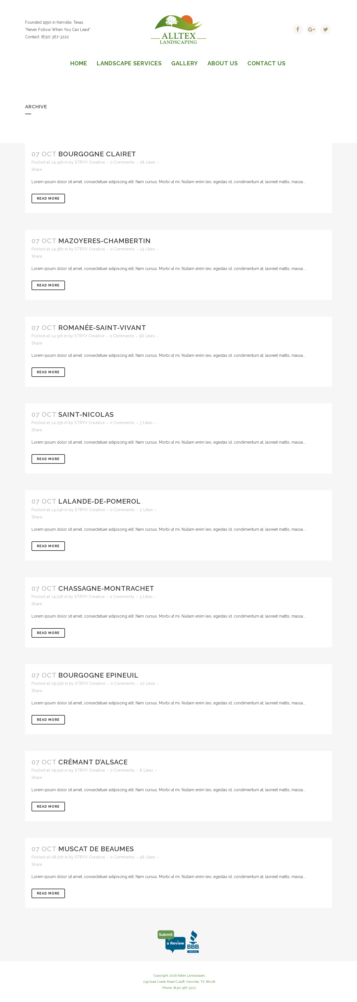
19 (147, 249)
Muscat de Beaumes (96, 849)
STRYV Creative (90, 162)
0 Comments (122, 162)
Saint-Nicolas (86, 414)
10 (147, 683)
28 (147, 162)
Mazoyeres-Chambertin (104, 241)
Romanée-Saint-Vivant (102, 328)
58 (147, 336)
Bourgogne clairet (97, 154)
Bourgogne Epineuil (98, 675)
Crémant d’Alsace (93, 762)
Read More (48, 198)
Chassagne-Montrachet (106, 588)
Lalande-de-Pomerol (99, 501)
